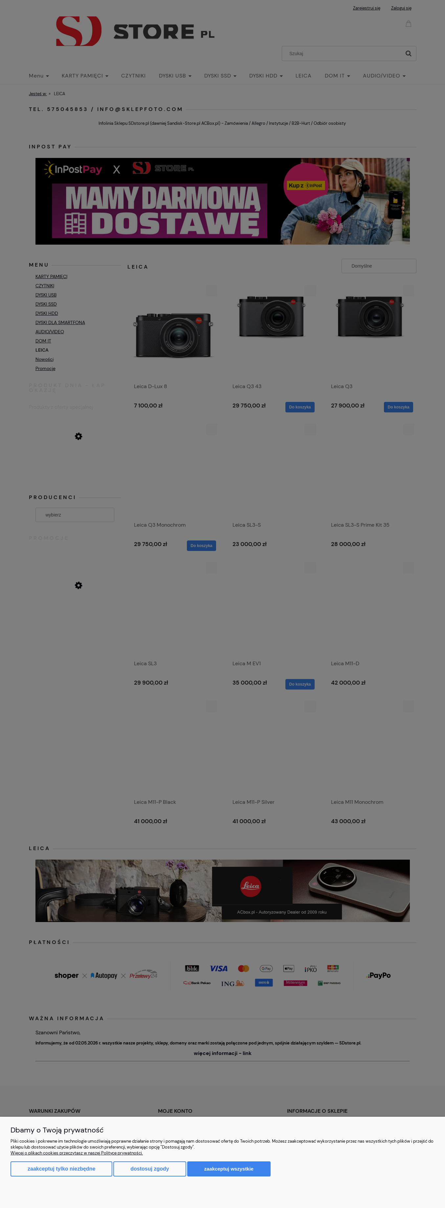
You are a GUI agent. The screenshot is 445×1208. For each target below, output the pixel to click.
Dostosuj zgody (149, 1169)
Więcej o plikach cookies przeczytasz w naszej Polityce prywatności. (77, 1153)
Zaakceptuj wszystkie (229, 1169)
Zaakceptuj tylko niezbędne (61, 1169)
